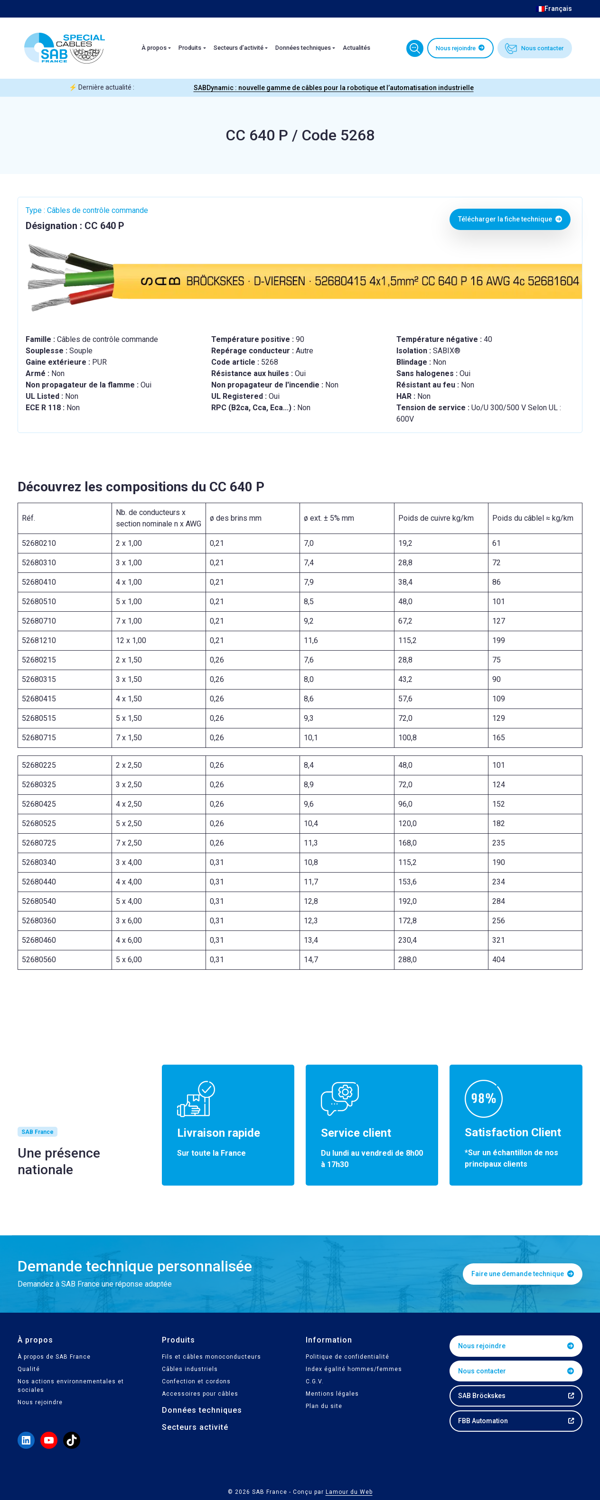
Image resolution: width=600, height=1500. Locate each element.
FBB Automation (483, 1421)
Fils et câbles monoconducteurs (211, 1356)
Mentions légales (332, 1393)
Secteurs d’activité (238, 47)
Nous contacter (542, 48)
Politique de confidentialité (347, 1356)
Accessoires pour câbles (200, 1393)
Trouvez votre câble (414, 48)
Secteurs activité (195, 1427)
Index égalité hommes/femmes (354, 1369)
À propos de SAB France (54, 1356)
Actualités (356, 47)
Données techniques (303, 47)
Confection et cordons (196, 1381)
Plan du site (324, 1406)
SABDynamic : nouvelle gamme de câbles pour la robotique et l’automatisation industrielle (334, 88)
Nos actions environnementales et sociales (71, 1385)
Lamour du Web (349, 1492)
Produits (189, 47)
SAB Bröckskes (482, 1395)
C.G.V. (315, 1381)
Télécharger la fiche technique (510, 219)
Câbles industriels (190, 1369)
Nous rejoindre (456, 48)
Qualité (29, 1369)
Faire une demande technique (522, 1274)
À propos (154, 47)
